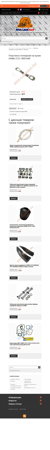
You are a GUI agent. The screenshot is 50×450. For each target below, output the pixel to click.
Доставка (13, 381)
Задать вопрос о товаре (15, 103)
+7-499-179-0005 (43, 13)
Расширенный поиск (7, 41)
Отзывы (20, 108)
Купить (13, 158)
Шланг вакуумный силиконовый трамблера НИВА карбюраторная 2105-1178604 (24, 146)
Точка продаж (27, 379)
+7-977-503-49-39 (23, 9)
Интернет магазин (15, 379)
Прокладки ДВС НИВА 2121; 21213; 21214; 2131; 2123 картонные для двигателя (25, 343)
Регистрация (31, 6)
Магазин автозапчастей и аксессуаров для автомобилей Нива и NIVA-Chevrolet (25, 33)
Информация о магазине (13, 409)
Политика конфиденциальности (16, 385)
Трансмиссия (12, 48)
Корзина (44, 6)
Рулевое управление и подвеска (24, 48)
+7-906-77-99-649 (44, 9)
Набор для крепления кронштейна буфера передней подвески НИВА (24, 304)
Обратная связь (23, 409)
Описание (13, 108)
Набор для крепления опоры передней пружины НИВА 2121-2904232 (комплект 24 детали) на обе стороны (23, 185)
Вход (38, 6)
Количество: (13, 99)
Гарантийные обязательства (27, 381)
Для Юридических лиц (29, 387)
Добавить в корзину (27, 99)
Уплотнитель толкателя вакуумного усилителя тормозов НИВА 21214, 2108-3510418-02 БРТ (22, 226)
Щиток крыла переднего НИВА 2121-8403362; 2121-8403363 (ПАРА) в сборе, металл (24, 265)
